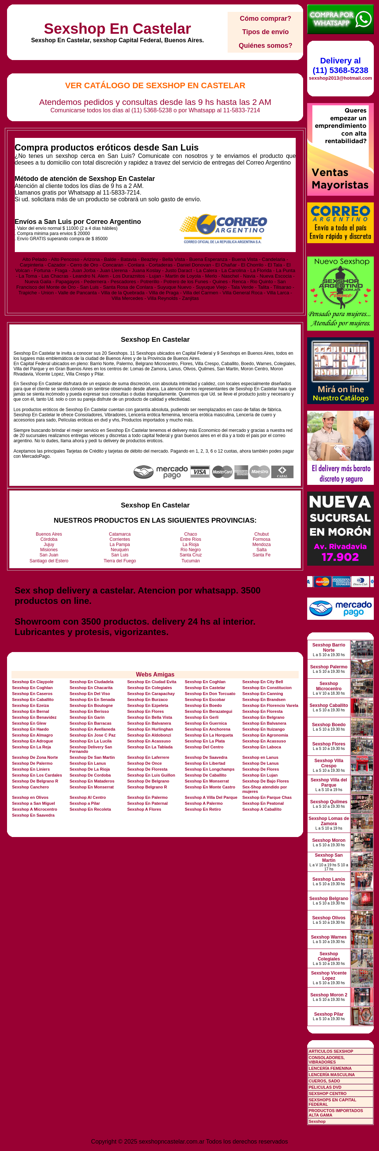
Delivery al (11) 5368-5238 (340, 65)
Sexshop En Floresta (262, 711)
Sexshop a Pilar (85, 803)
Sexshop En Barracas (90, 723)
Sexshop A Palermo (204, 803)
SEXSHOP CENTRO (328, 1093)
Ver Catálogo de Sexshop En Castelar (155, 85)
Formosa (261, 539)
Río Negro (191, 549)
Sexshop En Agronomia (265, 735)
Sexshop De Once (144, 763)
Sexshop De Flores (260, 769)
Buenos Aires (49, 534)
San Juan (49, 555)
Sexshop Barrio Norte (328, 647)
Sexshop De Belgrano (148, 781)
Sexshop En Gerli (201, 717)
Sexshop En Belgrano (263, 717)
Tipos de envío (265, 32)
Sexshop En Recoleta (90, 809)
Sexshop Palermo (329, 666)
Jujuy (49, 544)
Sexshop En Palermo (147, 797)
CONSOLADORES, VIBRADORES (327, 1059)
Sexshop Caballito (328, 705)
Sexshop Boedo (329, 724)
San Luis (119, 555)
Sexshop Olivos (328, 917)
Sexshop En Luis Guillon (151, 775)
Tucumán (190, 560)
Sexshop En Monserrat (207, 781)
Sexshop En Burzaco (147, 699)
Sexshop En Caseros (32, 693)
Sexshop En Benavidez (34, 717)
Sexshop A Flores (144, 809)
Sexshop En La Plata (205, 741)
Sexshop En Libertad (205, 763)
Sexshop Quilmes (329, 801)
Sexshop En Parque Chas (267, 797)
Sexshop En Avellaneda (92, 729)
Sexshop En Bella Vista (149, 717)
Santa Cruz (191, 555)
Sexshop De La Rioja (90, 769)
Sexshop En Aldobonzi (149, 735)
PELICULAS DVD (325, 1087)
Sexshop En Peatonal (263, 803)
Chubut (261, 534)
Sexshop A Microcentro (34, 809)
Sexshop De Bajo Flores (265, 781)
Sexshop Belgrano (328, 898)
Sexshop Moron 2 (328, 995)
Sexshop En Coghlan (205, 681)
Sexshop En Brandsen (264, 699)
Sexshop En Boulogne (91, 705)
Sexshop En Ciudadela (92, 681)
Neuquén (120, 549)
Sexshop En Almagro (32, 735)
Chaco (190, 534)
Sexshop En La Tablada (150, 747)
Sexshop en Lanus (260, 757)
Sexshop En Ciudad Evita (152, 681)
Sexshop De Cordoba (90, 775)
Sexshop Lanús (328, 879)
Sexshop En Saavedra (33, 815)
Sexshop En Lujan (260, 775)
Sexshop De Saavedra (206, 757)
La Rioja (190, 544)
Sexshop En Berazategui (208, 711)
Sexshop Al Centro (88, 797)
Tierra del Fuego (120, 560)
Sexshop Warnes (328, 937)
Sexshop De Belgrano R (35, 781)
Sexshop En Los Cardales (37, 775)
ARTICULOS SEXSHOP (331, 1051)
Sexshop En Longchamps (209, 769)
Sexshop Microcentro (329, 686)
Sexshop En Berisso (89, 711)
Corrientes (120, 539)
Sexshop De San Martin (92, 757)
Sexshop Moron (328, 840)
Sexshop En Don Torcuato (210, 693)
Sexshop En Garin (87, 717)
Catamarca (120, 534)
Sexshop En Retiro (203, 809)
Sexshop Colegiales (329, 956)
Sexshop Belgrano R (147, 787)
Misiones (49, 549)
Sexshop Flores (328, 744)
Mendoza (261, 544)
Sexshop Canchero (30, 787)
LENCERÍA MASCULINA (332, 1074)
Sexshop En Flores (145, 711)
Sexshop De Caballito (205, 775)
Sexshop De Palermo (32, 763)
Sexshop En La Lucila (91, 741)
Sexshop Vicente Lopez (329, 975)
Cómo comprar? (265, 18)
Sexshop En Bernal (30, 711)
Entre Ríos (190, 539)
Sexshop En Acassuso (149, 741)
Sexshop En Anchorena (207, 729)
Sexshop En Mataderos (92, 781)
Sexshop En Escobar (205, 699)
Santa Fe (261, 555)
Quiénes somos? (265, 45)
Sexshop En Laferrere (148, 757)
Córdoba (48, 539)
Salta (261, 549)
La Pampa (120, 544)
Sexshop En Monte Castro (210, 787)
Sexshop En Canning (262, 693)
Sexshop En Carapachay (151, 693)
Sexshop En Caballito (32, 699)
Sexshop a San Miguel (33, 803)
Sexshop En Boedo (203, 705)
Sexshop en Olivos (30, 797)
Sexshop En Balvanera (149, 723)
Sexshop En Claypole (32, 681)
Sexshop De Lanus (260, 763)
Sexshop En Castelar (117, 28)
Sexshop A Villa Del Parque (211, 797)
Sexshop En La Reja (31, 747)
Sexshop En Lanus (88, 763)
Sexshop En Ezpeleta (147, 705)
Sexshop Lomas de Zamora (329, 821)
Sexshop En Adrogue (32, 741)
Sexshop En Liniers (31, 769)
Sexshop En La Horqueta (209, 735)
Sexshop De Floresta (147, 769)
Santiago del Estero (49, 560)
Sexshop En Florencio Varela (270, 705)
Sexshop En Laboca (261, 747)
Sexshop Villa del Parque (329, 782)
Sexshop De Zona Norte (35, 757)
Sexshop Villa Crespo (329, 763)
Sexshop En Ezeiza (30, 705)
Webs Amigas (155, 674)
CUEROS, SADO (324, 1081)
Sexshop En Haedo (30, 729)
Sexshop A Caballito (262, 809)
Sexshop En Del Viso (90, 693)
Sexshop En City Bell (262, 681)
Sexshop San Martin (329, 858)
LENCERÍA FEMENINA (330, 1068)
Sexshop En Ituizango (263, 729)
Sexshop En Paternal (147, 803)
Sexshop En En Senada (92, 699)
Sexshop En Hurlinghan (150, 729)
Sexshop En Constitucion (267, 687)
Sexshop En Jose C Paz (92, 735)
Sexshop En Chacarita (91, 687)
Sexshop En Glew (29, 723)
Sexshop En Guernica (206, 723)
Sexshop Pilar (328, 1014)
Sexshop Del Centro (204, 747)
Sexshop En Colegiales (149, 687)
